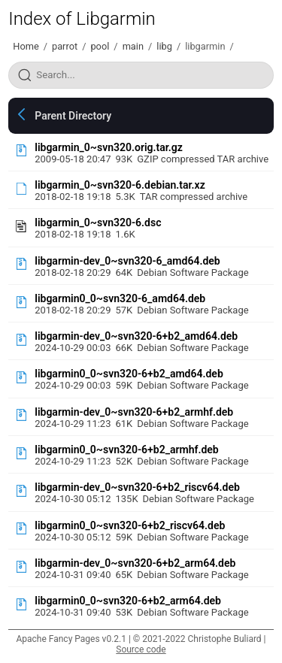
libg (164, 46)
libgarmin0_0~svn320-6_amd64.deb (120, 298)
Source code (140, 649)
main (133, 46)
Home (25, 46)
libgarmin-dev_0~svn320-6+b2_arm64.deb (135, 563)
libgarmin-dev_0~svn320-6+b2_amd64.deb (136, 336)
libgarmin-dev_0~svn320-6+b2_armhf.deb (134, 412)
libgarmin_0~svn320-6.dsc (98, 222)
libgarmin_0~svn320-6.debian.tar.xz (120, 185)
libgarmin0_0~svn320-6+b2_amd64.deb (129, 374)
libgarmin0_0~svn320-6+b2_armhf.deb (126, 450)
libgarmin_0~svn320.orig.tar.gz (109, 147)
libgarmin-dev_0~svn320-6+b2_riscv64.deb (137, 487)
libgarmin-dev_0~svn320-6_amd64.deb (127, 261)
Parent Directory (73, 116)
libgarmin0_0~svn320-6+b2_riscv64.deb (130, 525)
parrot (64, 46)
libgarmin (205, 46)
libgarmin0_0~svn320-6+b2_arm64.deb (128, 601)
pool (99, 46)
